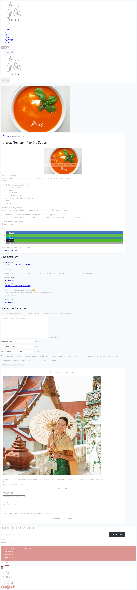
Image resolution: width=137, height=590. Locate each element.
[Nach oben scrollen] (3, 563)
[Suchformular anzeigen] (9, 52)
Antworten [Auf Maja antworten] (9, 280)
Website (37, 351)
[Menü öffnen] (5, 80)
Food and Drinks (9, 250)
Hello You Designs (30, 548)
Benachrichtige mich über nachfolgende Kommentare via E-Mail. (29, 360)
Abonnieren (117, 535)
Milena (7, 283)
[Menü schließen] (2, 567)
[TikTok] (13, 588)
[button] (10, 233)
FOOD (7, 35)
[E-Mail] (17, 346)
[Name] (17, 341)
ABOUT (8, 42)
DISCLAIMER (9, 552)
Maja (7, 262)
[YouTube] (7, 48)
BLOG (7, 32)
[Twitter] (5, 588)
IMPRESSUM (9, 554)
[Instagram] (2, 48)
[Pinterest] (5, 48)
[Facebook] (2, 588)
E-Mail (37, 346)
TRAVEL (8, 37)
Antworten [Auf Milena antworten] (9, 302)
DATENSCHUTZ (10, 557)
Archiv (5, 502)
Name (37, 342)
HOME (7, 29)
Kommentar (53, 337)
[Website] (17, 351)
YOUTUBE (9, 40)
